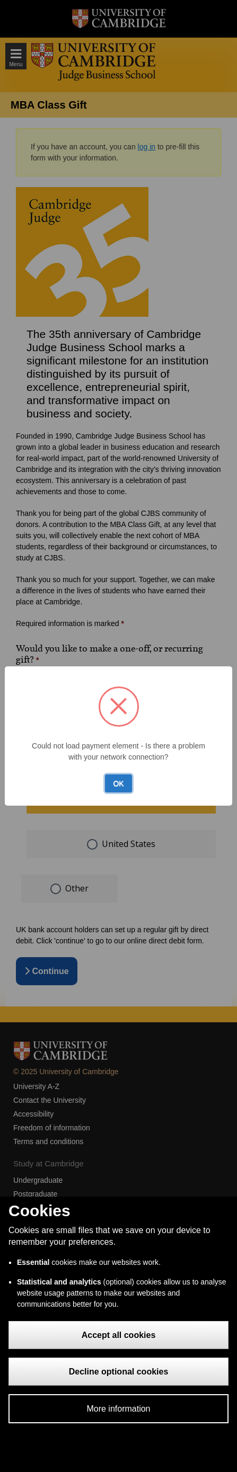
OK (118, 783)
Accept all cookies (119, 1335)
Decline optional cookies (119, 1371)
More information (118, 1408)
